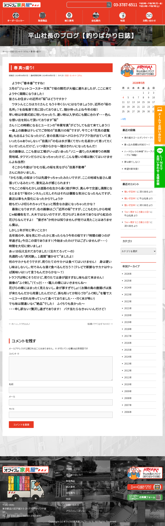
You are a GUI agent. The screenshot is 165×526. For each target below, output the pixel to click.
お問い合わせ (149, 17)
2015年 (128, 349)
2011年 (128, 376)
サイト (12, 408)
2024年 (128, 287)
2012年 (128, 370)
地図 (122, 17)
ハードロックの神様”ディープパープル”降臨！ (139, 152)
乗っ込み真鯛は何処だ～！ (137, 143)
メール (12, 396)
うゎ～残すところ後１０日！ (137, 211)
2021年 (128, 307)
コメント (14, 353)
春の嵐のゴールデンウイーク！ (138, 137)
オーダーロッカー (15, 17)
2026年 (128, 273)
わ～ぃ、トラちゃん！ (19, 323)
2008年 (128, 397)
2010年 (128, 383)
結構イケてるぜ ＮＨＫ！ (100, 323)
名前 (11, 383)
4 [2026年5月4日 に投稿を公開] (123, 97)
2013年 (128, 363)
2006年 (128, 411)
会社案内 (95, 17)
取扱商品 (42, 17)
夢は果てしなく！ (132, 161)
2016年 (128, 342)
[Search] (87, 4)
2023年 (128, 294)
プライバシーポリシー (76, 510)
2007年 (128, 404)
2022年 (128, 300)
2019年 (128, 321)
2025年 (128, 280)
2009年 (128, 390)
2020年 (128, 314)
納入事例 (69, 17)
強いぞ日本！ (130, 191)
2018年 (128, 328)
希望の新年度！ (131, 168)
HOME (69, 468)
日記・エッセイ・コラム (73, 75)
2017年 (128, 335)
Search (109, 4)
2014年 (128, 356)
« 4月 (123, 118)
